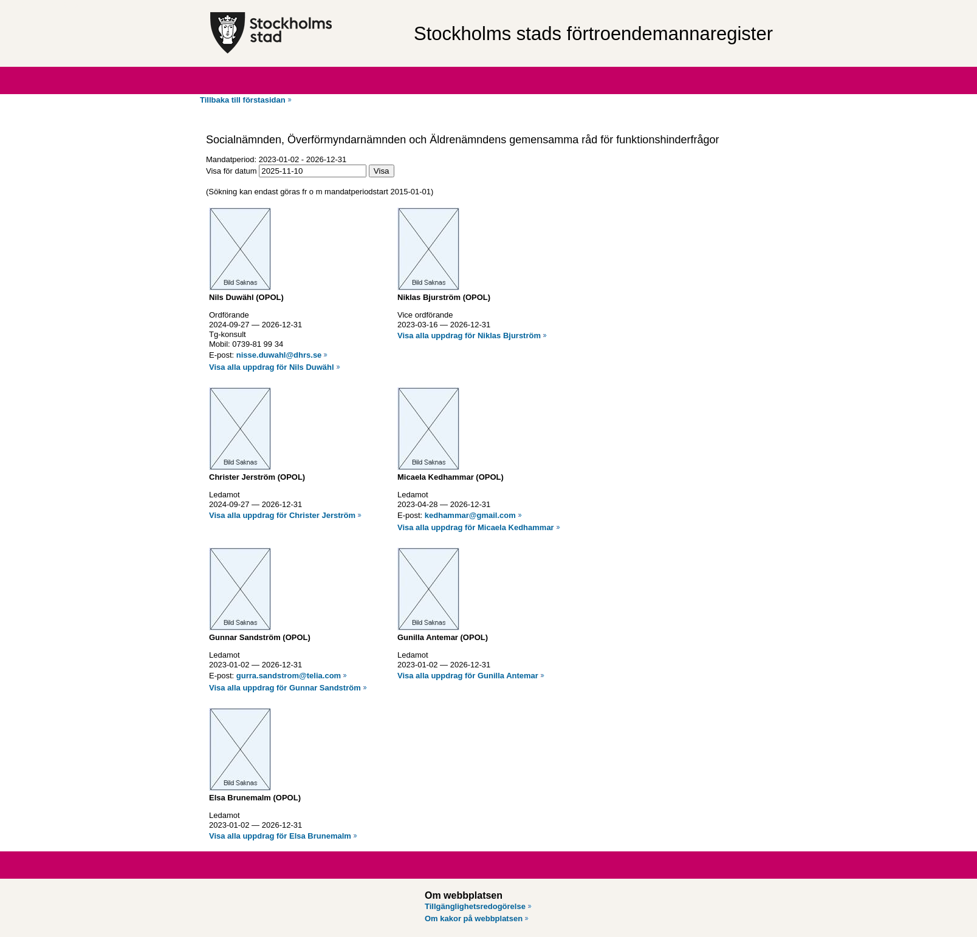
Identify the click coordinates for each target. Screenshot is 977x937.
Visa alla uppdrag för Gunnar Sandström (285, 687)
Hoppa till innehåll (42, 5)
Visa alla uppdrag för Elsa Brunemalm (280, 835)
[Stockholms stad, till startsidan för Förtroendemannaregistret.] (306, 33)
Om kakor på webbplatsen (474, 918)
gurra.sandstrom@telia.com (288, 675)
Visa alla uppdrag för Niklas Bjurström (469, 335)
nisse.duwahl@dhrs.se (279, 354)
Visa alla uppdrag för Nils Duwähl (271, 367)
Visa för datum (231, 170)
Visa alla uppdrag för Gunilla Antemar (467, 675)
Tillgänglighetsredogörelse (475, 906)
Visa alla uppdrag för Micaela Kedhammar (475, 527)
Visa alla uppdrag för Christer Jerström (282, 515)
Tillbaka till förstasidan (243, 99)
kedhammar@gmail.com (470, 515)
